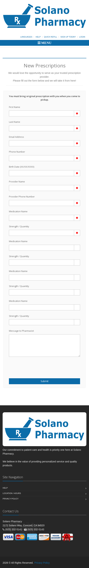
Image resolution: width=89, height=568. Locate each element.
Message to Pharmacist (21, 330)
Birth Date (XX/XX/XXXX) (21, 166)
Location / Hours (12, 493)
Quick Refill (50, 37)
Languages (26, 37)
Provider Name (17, 181)
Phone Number (17, 151)
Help (38, 37)
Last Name (14, 121)
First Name (14, 107)
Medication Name (18, 211)
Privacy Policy (11, 499)
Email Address (16, 136)
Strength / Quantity (19, 226)
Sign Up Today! (68, 37)
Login (82, 37)
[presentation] (29, 365)
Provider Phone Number (22, 196)
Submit (45, 381)
